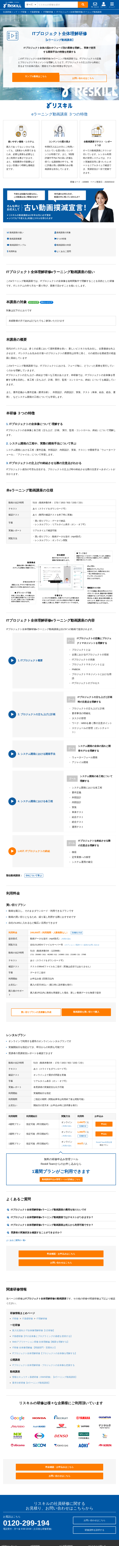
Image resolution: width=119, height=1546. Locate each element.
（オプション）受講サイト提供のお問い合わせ (81, 931)
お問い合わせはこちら (82, 77)
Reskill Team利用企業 (104, 1126)
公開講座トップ (37, 1530)
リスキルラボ (65, 1525)
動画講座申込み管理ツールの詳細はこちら (61, 1163)
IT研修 (15, 1294)
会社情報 (92, 1518)
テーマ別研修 (7, 1518)
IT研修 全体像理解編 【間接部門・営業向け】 (34, 1323)
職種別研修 (6, 1522)
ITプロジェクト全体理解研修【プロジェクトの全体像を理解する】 (44, 1328)
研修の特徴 (35, 1522)
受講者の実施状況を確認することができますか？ (36, 1216)
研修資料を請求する (94, 1494)
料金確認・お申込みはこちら (38, 1238)
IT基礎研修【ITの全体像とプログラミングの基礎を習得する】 (42, 1311)
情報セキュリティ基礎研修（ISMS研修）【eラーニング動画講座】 (44, 1352)
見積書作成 (82, 1110)
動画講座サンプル (16, 238)
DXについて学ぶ (34, 861)
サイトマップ (94, 1530)
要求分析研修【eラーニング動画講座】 (31, 1358)
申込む (104, 1108)
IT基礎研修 (27, 1294)
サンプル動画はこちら (37, 77)
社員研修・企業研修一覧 (41, 1526)
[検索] (82, 5)
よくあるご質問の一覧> (16, 1224)
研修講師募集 (94, 1514)
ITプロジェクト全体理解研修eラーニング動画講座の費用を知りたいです (48, 1193)
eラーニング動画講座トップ (42, 1533)
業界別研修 (6, 1526)
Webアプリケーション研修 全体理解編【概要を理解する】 (40, 1317)
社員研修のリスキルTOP (70, 1514)
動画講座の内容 (42, 238)
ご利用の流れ (66, 925)
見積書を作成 (77, 919)
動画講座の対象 (42, 232)
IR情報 (91, 1526)
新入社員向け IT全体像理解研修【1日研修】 (33, 1305)
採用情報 (92, 1522)
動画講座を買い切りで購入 (86, 996)
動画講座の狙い (15, 232)
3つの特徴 (95, 232)
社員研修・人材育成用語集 (71, 1529)
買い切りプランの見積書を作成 (36, 997)
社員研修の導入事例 (39, 1518)
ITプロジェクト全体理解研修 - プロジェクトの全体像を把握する (43, 1340)
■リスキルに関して (97, 1510)
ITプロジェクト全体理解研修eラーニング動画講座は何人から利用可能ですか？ (52, 1209)
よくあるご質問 (97, 238)
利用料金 (67, 238)
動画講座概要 (69, 232)
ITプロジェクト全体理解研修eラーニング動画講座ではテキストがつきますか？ (52, 1201)
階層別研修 (6, 1514)
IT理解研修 (41, 1294)
